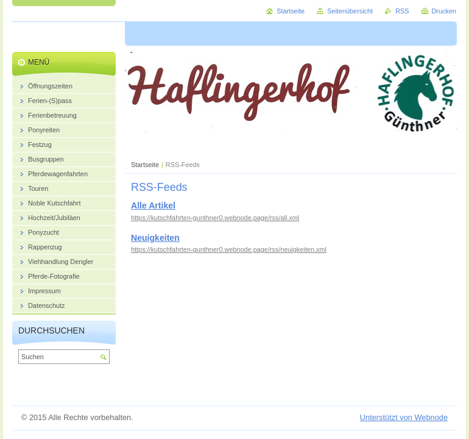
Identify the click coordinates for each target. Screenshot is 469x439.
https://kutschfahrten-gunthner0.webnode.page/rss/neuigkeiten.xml (228, 249)
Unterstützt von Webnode (404, 417)
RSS (402, 11)
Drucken (444, 11)
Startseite (145, 164)
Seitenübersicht (350, 11)
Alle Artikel (153, 205)
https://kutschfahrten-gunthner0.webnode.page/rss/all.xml (215, 217)
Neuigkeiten (155, 238)
